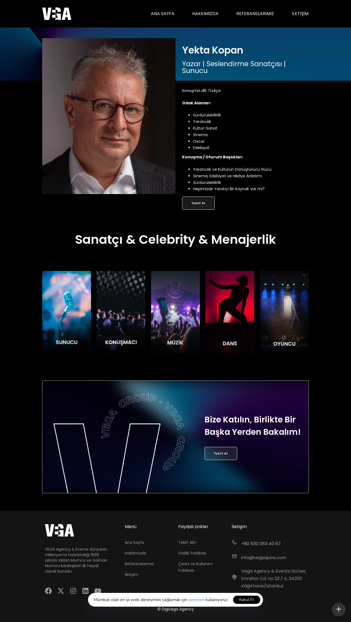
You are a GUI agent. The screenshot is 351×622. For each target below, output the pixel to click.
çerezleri (196, 600)
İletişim (300, 13)
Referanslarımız (255, 13)
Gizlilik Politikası (192, 553)
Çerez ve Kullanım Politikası (195, 567)
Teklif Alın (187, 542)
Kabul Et (246, 599)
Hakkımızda (205, 13)
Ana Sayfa (162, 13)
